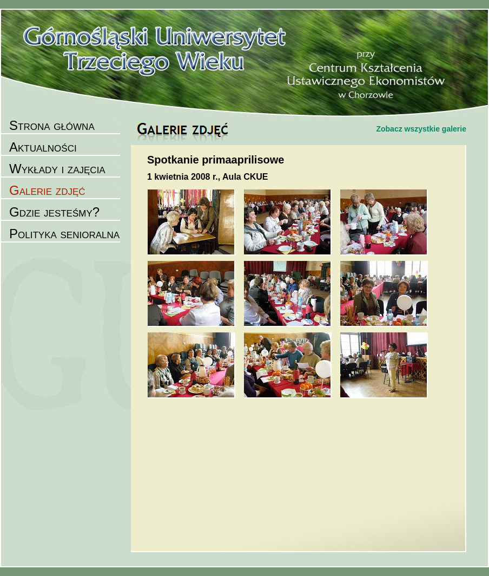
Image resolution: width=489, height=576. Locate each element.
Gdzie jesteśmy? (54, 212)
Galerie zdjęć (47, 190)
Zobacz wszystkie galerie (421, 129)
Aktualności (43, 147)
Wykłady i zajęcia (57, 168)
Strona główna (52, 125)
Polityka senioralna (64, 233)
